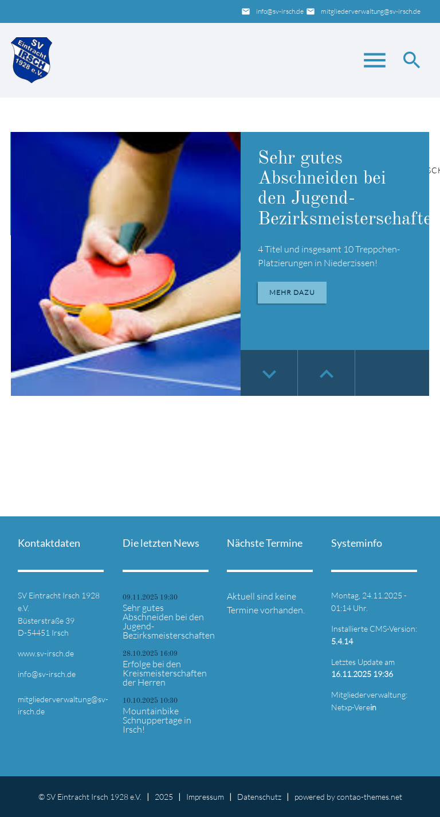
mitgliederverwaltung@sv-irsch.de (371, 11)
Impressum (205, 797)
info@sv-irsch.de (280, 11)
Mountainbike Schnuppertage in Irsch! (157, 720)
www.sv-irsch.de (46, 653)
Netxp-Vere (353, 707)
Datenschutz (259, 797)
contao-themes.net (369, 797)
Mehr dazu (292, 292)
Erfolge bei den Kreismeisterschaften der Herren (165, 673)
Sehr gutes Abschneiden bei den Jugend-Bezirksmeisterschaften (168, 621)
